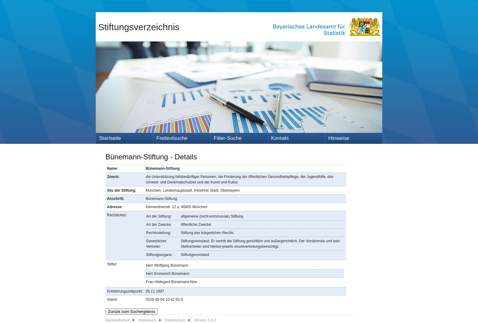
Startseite (110, 138)
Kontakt (280, 138)
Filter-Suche (228, 138)
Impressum (147, 320)
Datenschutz (175, 320)
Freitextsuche (171, 138)
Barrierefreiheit (117, 320)
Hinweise (338, 138)
